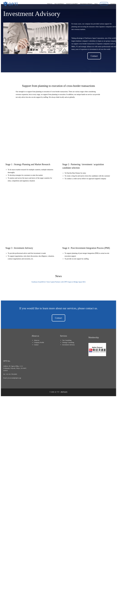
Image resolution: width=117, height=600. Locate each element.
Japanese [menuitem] (113, 4)
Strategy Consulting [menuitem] (72, 4)
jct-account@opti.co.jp (14, 327)
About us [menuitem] (49, 4)
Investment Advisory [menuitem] (86, 4)
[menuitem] (104, 3)
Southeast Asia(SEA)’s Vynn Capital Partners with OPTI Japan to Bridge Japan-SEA (59, 246)
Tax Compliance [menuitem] (59, 4)
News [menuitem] (96, 4)
